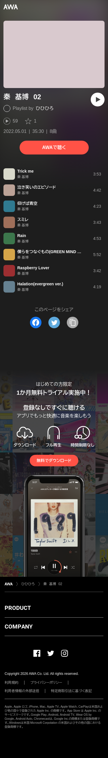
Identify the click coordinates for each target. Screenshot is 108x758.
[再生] (98, 99)
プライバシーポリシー (46, 683)
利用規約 (11, 683)
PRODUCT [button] (18, 607)
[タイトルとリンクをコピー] (72, 322)
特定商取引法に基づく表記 (71, 691)
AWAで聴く (54, 147)
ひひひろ (45, 108)
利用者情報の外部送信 (22, 691)
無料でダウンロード (54, 460)
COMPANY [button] (19, 626)
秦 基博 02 (52, 584)
